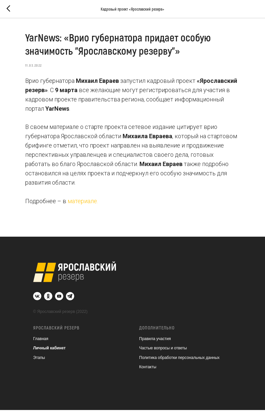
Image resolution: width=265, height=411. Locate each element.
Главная (40, 339)
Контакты (147, 368)
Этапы (39, 358)
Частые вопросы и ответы (163, 349)
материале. (84, 201)
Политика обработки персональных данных (179, 358)
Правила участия (155, 339)
